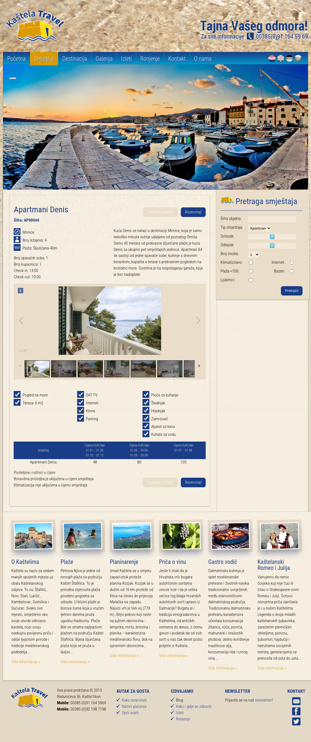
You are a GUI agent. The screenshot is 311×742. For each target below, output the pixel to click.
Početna (16, 58)
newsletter (263, 700)
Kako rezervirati (134, 700)
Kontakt (177, 58)
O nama (203, 58)
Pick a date (272, 237)
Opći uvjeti (130, 712)
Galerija (104, 58)
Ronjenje (150, 58)
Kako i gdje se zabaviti (193, 706)
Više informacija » (25, 661)
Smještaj (44, 58)
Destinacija (74, 58)
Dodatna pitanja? (160, 212)
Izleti (126, 58)
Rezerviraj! (193, 212)
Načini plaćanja (134, 706)
